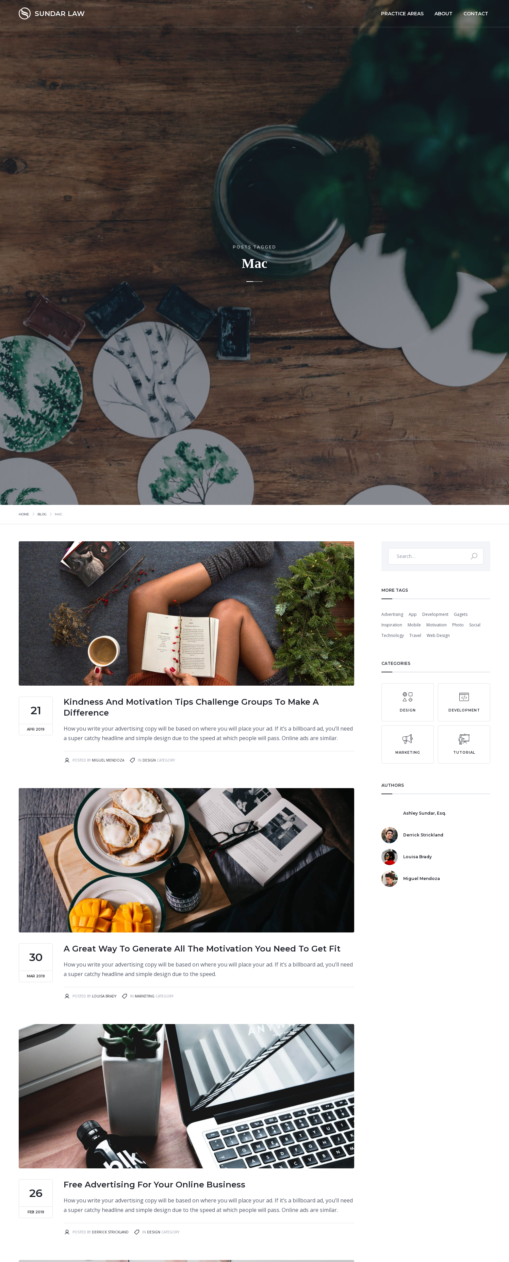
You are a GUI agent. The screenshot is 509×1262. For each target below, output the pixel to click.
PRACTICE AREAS (402, 14)
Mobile (414, 625)
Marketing (144, 996)
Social (474, 625)
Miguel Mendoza (108, 760)
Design (149, 760)
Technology (392, 635)
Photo (458, 625)
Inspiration (391, 625)
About (443, 14)
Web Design (438, 635)
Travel (415, 635)
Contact (475, 14)
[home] (52, 13)
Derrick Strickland (110, 1232)
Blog (42, 514)
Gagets (460, 614)
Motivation (436, 625)
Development (435, 614)
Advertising (392, 614)
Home (24, 514)
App (413, 614)
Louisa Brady (104, 996)
